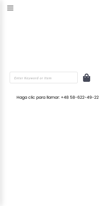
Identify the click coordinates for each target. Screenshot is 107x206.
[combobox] (44, 77)
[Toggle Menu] (10, 8)
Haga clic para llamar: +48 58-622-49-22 (58, 97)
